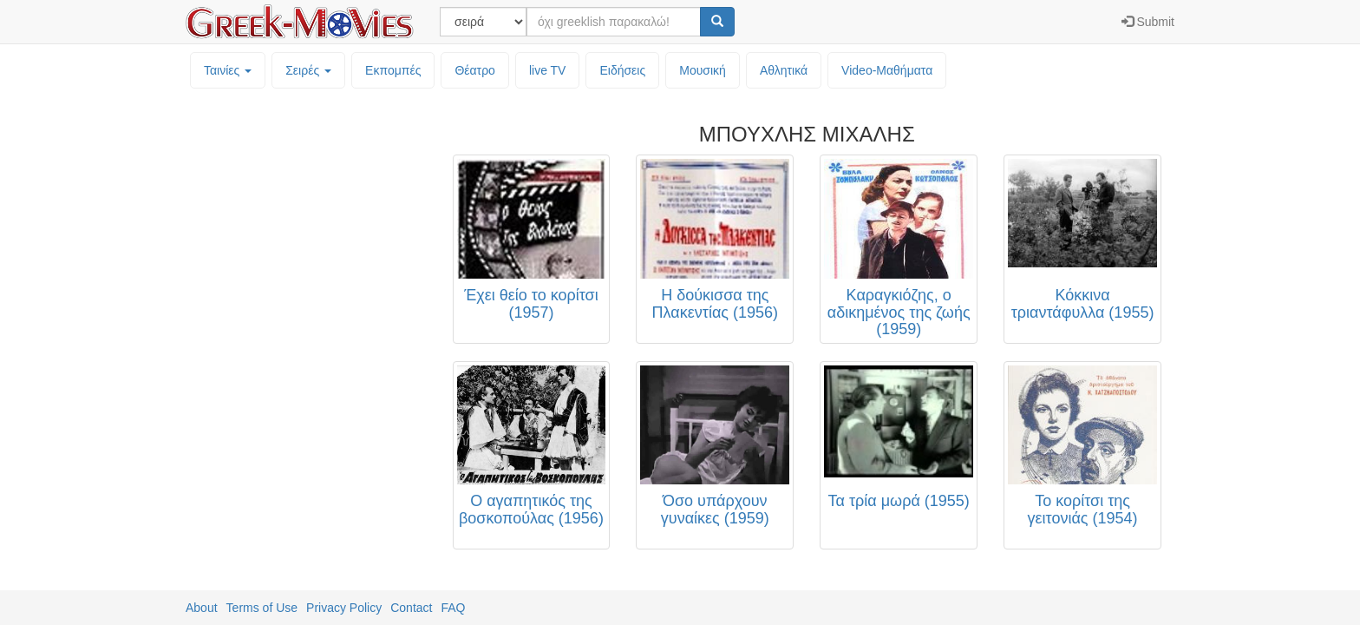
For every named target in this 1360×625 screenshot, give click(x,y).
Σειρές (308, 70)
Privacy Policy (344, 608)
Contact (411, 608)
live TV (547, 70)
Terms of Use (262, 608)
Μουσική (702, 70)
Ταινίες (228, 70)
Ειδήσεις (622, 70)
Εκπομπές (393, 70)
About (202, 608)
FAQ (453, 608)
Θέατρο (474, 70)
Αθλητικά (784, 70)
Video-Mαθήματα (886, 70)
